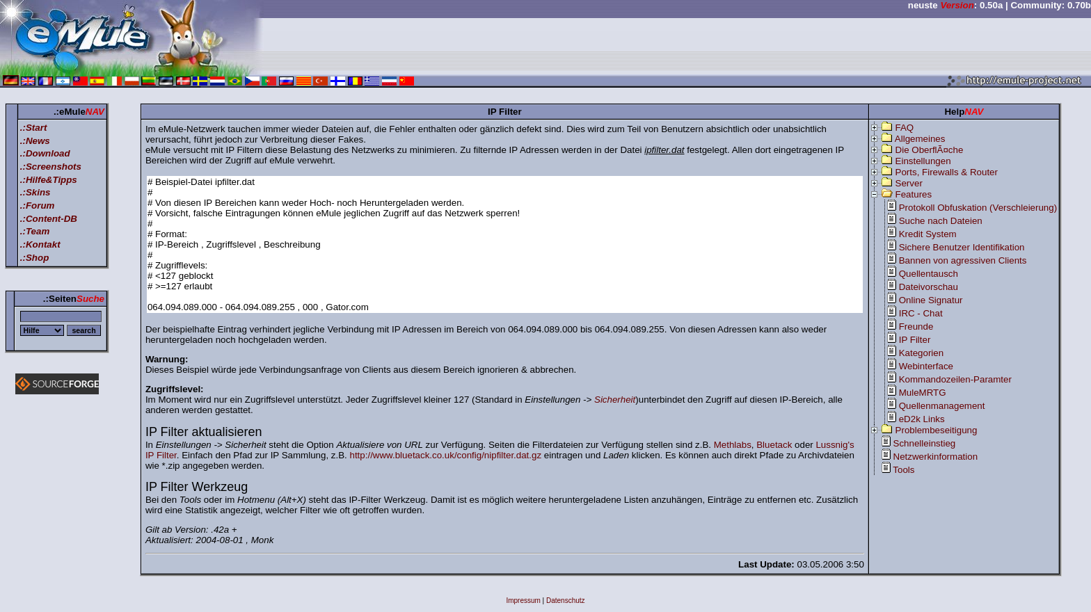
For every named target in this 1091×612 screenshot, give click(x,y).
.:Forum (37, 205)
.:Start (33, 127)
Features (913, 194)
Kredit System (928, 234)
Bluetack (774, 445)
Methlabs (732, 445)
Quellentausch (928, 273)
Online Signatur (931, 300)
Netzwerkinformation (935, 456)
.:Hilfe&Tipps (48, 180)
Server (909, 183)
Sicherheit (614, 399)
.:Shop (34, 257)
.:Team (34, 231)
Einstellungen (923, 161)
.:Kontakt (40, 244)
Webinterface (926, 366)
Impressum (523, 600)
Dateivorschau (928, 287)
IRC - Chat (921, 313)
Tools (903, 470)
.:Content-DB (48, 219)
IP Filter (915, 340)
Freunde (916, 326)
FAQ (904, 127)
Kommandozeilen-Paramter (955, 379)
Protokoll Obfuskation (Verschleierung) (978, 207)
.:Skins (35, 192)
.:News (35, 141)
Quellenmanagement (942, 406)
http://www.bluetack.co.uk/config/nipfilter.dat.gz (446, 455)
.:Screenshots (50, 166)
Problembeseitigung (936, 430)
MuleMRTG (922, 392)
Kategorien (921, 353)
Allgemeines (920, 139)
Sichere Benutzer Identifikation (962, 247)
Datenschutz (565, 600)
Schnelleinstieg (924, 443)
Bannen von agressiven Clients (963, 260)
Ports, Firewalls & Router (946, 172)
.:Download (45, 153)
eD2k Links (922, 419)
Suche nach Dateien (940, 221)
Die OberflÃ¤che (929, 150)
